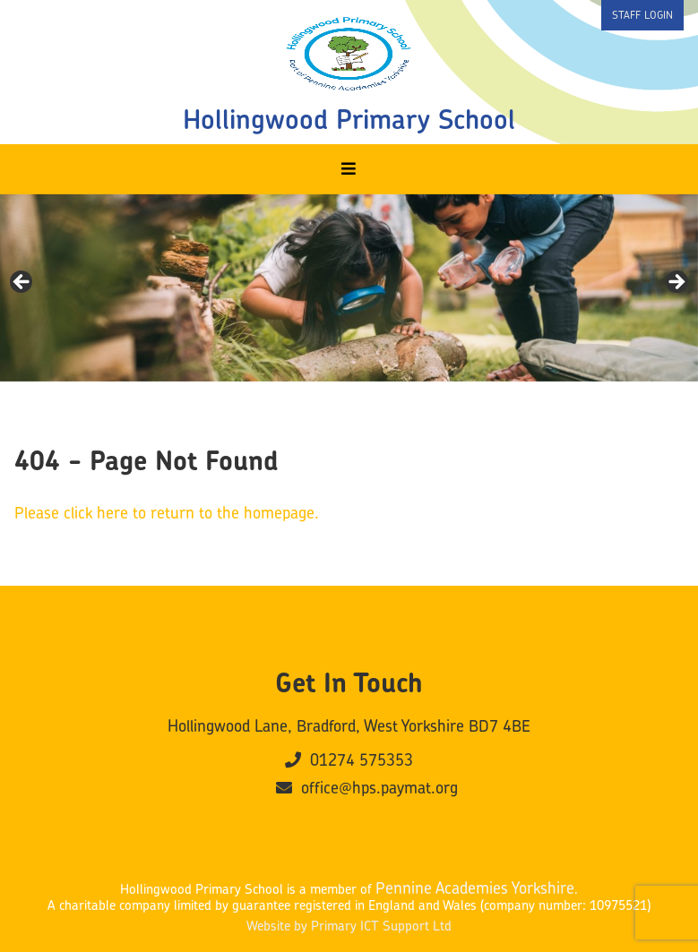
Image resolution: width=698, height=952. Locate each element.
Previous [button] (22, 283)
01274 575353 (349, 760)
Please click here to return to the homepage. (166, 513)
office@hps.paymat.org (367, 788)
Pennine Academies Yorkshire (474, 888)
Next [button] (675, 283)
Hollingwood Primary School (349, 119)
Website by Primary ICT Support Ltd (349, 926)
